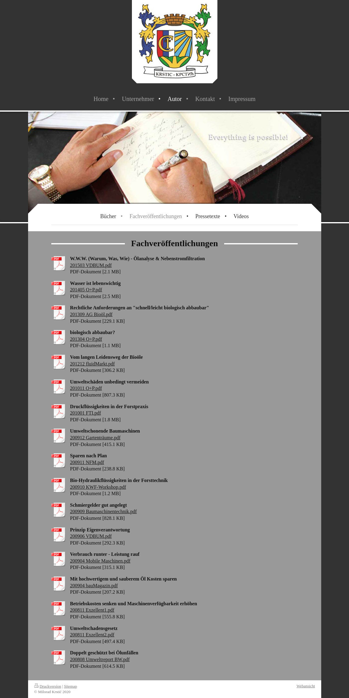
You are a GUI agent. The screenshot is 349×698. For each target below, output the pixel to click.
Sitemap (70, 686)
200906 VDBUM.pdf (91, 536)
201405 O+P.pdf (86, 289)
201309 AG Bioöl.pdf (91, 314)
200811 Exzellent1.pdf (92, 610)
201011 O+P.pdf (86, 388)
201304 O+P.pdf (86, 339)
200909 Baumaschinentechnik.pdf (103, 511)
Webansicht (305, 686)
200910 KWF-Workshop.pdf (98, 487)
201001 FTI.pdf (85, 413)
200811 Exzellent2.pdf (92, 634)
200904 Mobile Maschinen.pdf (100, 560)
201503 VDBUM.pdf (91, 265)
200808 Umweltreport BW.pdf (99, 659)
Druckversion (47, 686)
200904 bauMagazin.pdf (94, 585)
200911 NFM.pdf (87, 462)
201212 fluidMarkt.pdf (92, 363)
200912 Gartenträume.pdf (95, 437)
